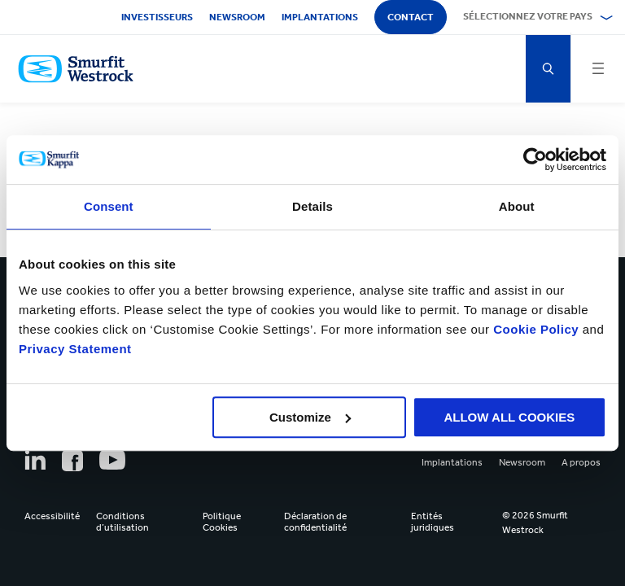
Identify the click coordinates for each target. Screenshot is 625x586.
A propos (581, 462)
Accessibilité (52, 516)
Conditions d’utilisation (122, 521)
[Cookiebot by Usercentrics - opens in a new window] (535, 159)
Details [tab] (312, 206)
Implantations (320, 17)
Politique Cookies (222, 521)
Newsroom (237, 17)
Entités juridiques (432, 521)
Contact (410, 17)
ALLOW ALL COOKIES (509, 417)
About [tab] (517, 206)
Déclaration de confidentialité (315, 521)
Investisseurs (157, 17)
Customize (310, 417)
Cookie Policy (536, 329)
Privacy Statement (75, 349)
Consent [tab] (108, 206)
